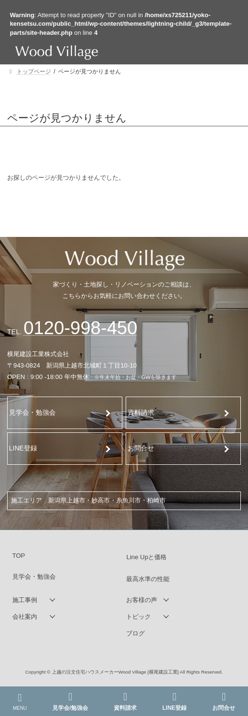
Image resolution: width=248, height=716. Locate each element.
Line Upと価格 (146, 557)
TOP (18, 555)
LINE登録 (23, 448)
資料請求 (141, 412)
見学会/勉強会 (70, 701)
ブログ (135, 633)
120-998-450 (80, 327)
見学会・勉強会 (32, 412)
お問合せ (141, 448)
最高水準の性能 (147, 579)
